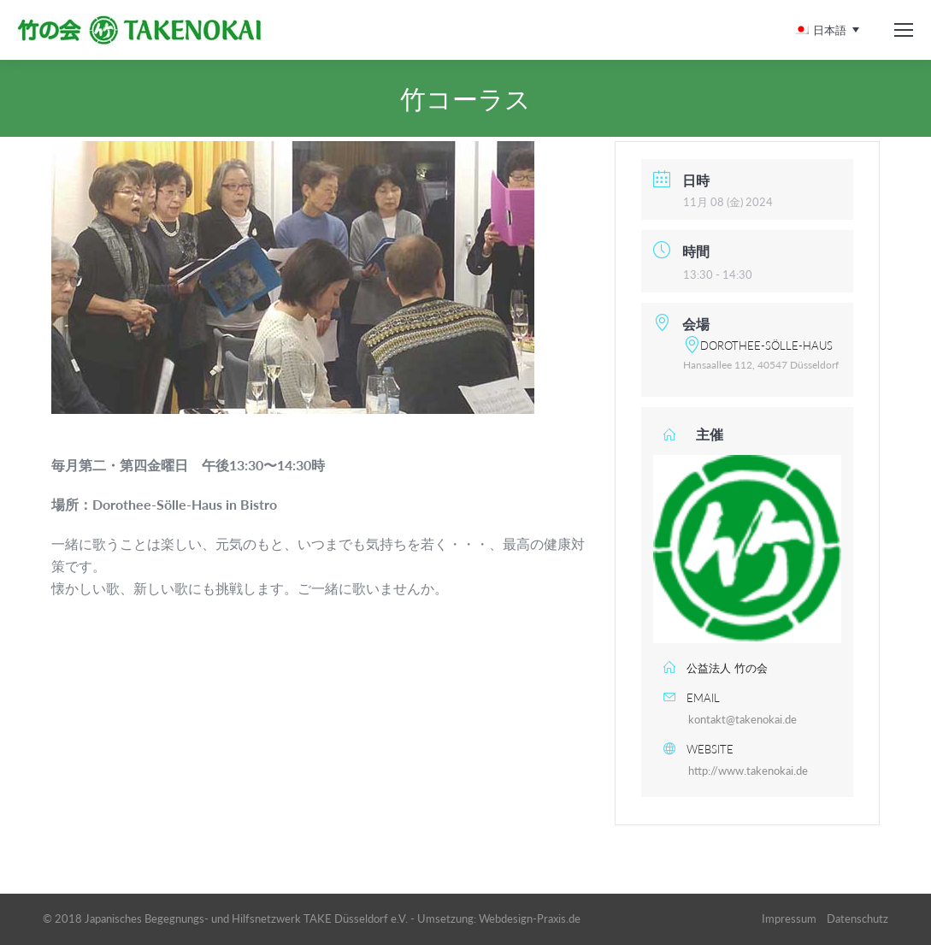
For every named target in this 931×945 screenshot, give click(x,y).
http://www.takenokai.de (748, 770)
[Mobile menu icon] (903, 30)
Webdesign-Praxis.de (529, 918)
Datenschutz (857, 918)
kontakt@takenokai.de (742, 719)
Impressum (789, 918)
